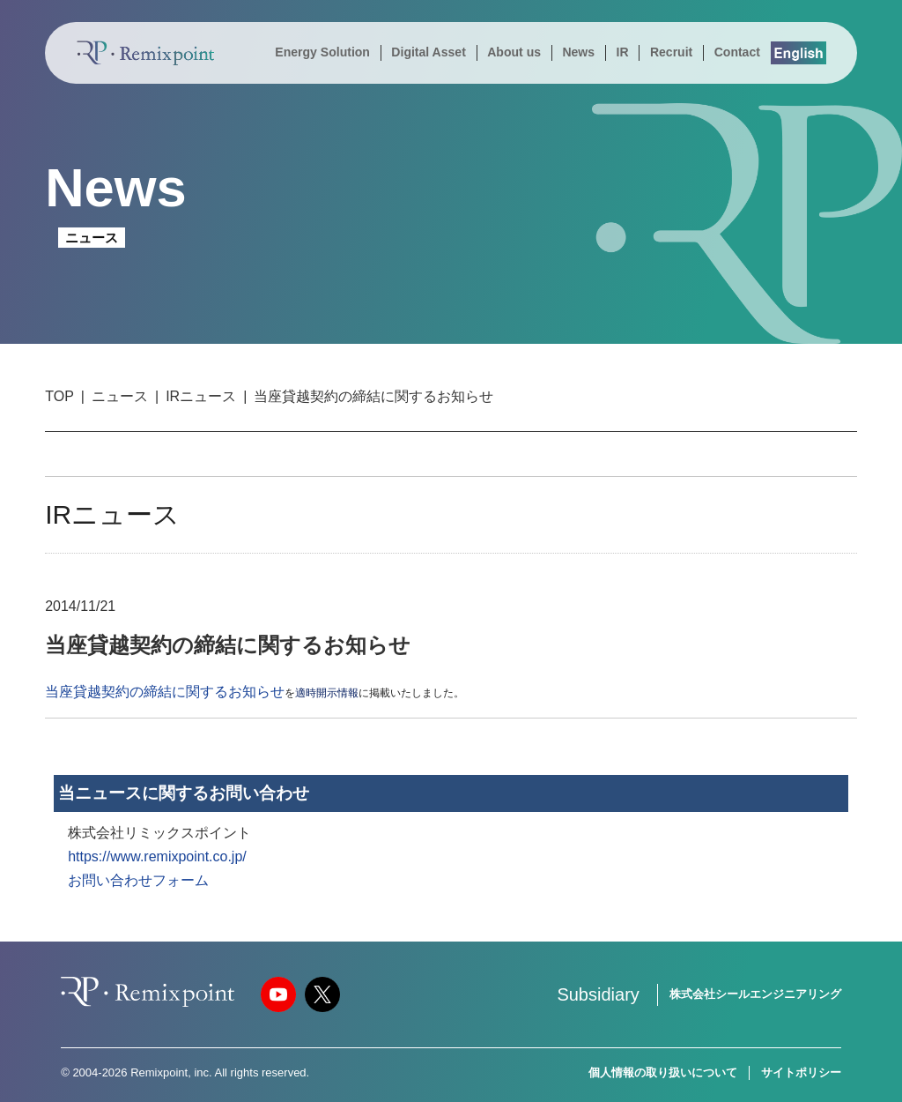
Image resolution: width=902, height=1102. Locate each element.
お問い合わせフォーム (138, 880)
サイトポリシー (801, 1072)
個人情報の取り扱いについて (662, 1072)
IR (622, 52)
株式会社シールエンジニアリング (755, 994)
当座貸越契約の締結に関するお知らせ (165, 691)
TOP (59, 396)
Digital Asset (428, 52)
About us (514, 52)
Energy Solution (322, 52)
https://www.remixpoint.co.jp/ (157, 856)
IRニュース (201, 396)
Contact (737, 52)
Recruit (671, 52)
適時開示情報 (327, 693)
